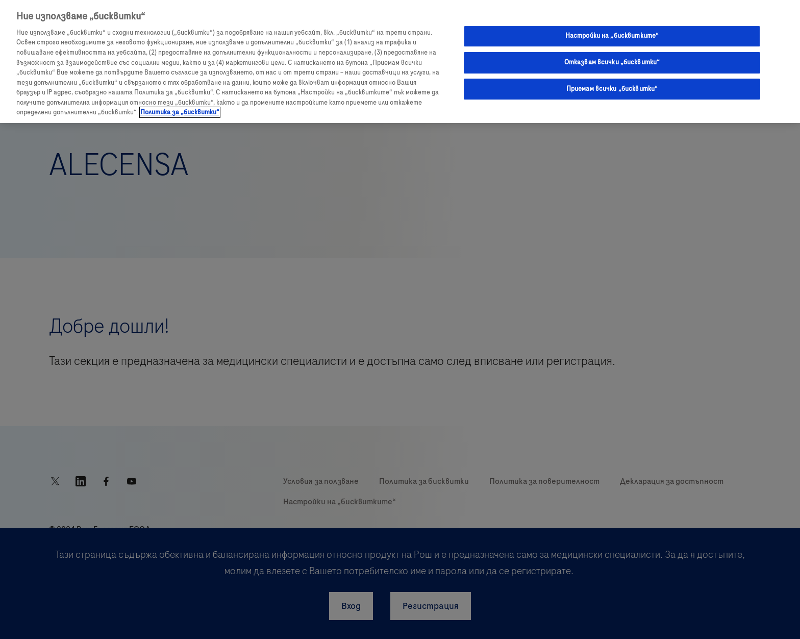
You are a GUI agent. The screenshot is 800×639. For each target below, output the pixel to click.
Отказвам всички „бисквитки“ (612, 62)
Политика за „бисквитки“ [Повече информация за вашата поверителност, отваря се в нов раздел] (179, 112)
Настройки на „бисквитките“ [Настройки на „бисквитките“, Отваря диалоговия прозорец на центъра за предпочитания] (612, 35)
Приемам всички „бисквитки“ (612, 88)
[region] (400, 61)
